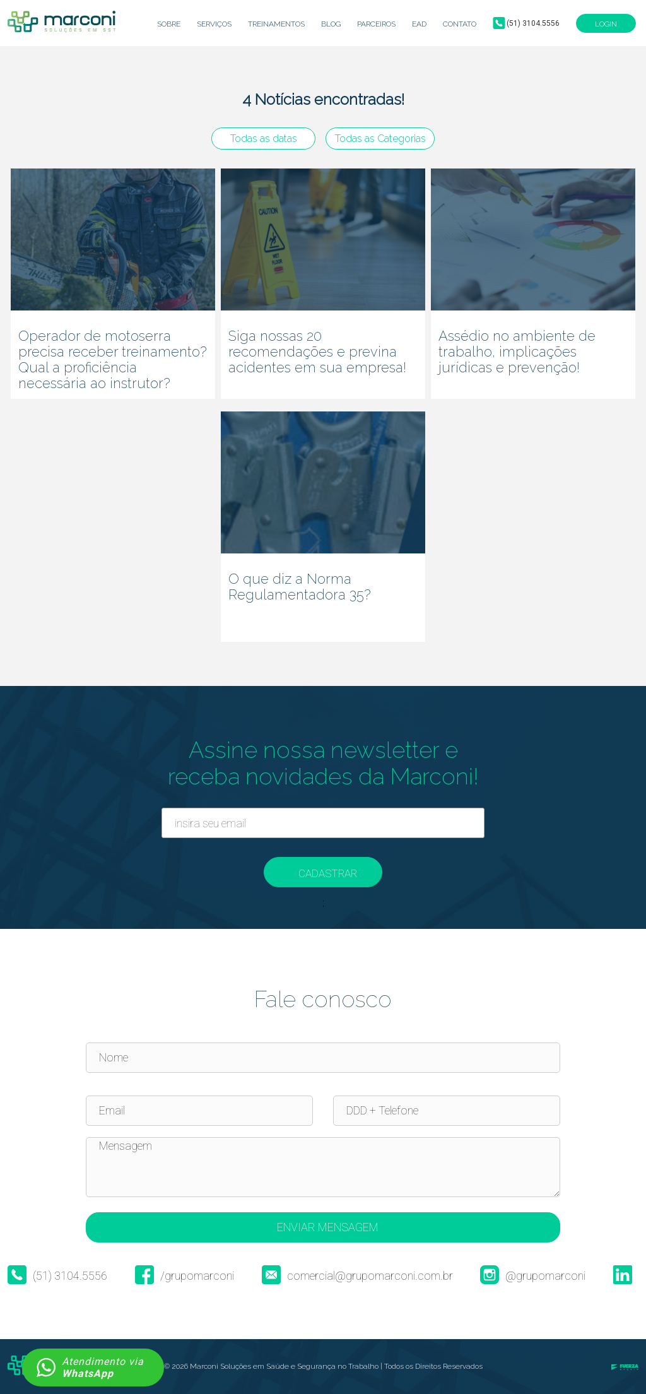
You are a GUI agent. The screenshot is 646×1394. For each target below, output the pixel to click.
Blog (331, 24)
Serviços (214, 24)
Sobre (168, 24)
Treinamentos (276, 24)
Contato (459, 24)
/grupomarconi (184, 1276)
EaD (419, 24)
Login (606, 24)
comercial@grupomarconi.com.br (357, 1276)
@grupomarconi (532, 1276)
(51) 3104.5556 (533, 23)
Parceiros (376, 24)
